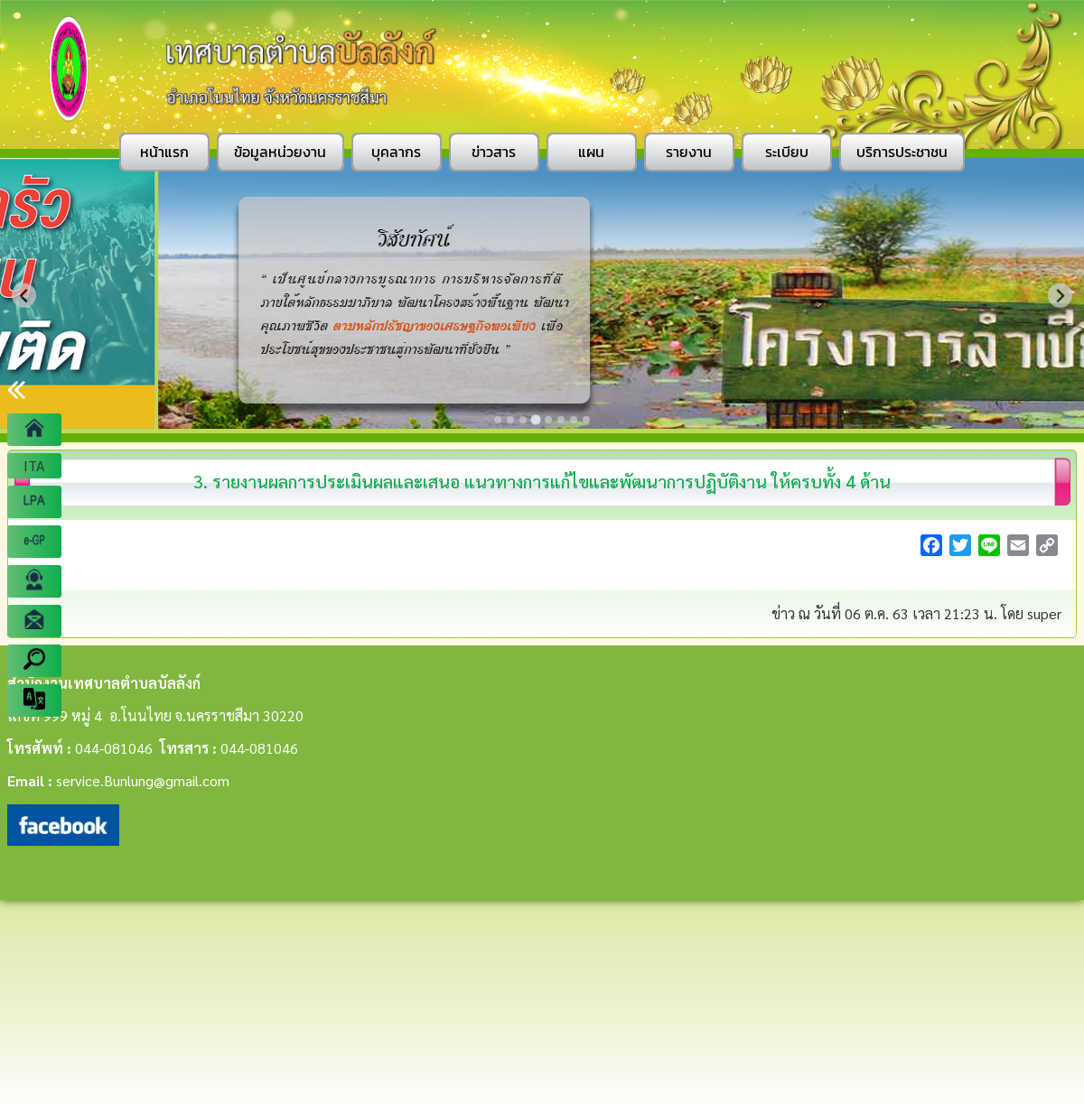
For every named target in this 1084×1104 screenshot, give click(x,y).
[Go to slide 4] (535, 419)
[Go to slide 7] (573, 419)
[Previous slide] (24, 295)
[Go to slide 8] (586, 419)
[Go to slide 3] (523, 419)
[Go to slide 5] (548, 419)
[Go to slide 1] (497, 419)
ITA (34, 465)
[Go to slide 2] (510, 419)
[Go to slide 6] (561, 419)
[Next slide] (1060, 295)
